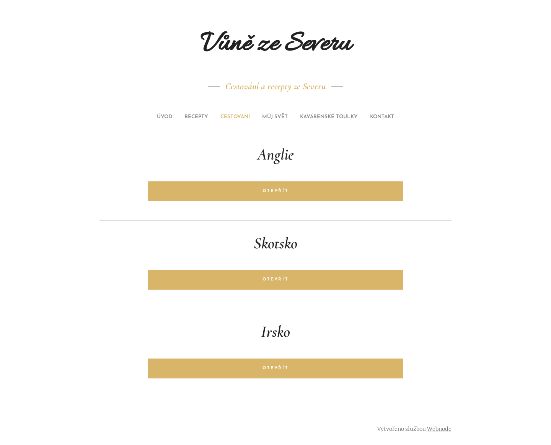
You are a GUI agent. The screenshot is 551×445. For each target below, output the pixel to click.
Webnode (439, 428)
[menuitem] (248, 117)
